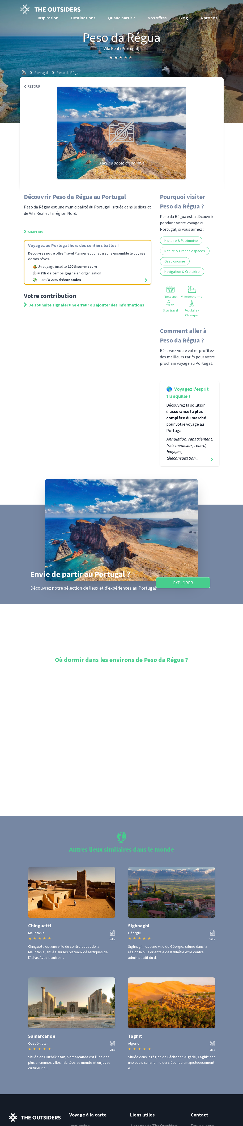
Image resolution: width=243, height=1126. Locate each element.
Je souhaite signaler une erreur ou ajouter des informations (84, 305)
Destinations (83, 17)
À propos (209, 17)
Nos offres (157, 17)
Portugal (41, 72)
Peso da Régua (68, 72)
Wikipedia (33, 231)
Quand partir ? (121, 17)
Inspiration (48, 17)
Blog (183, 17)
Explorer (183, 582)
